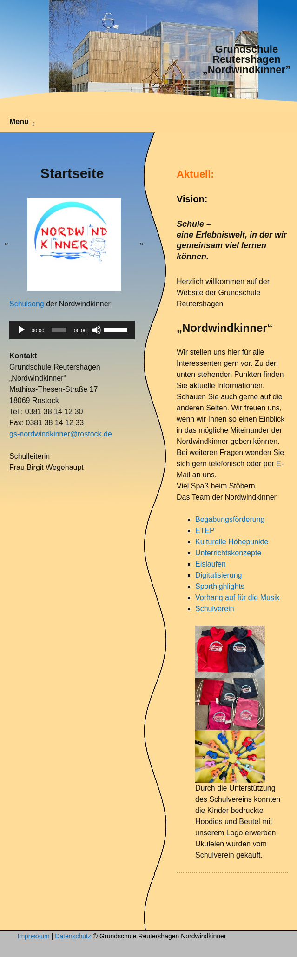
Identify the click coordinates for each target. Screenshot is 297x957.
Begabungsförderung (229, 519)
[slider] (59, 330)
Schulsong (26, 304)
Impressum (34, 936)
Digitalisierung (218, 575)
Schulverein (214, 609)
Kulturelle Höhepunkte (231, 542)
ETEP (205, 531)
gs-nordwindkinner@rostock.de (60, 434)
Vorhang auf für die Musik (237, 597)
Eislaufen (210, 564)
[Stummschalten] (96, 330)
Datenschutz (73, 936)
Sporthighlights (219, 586)
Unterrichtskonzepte (228, 553)
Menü (19, 121)
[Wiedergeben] (21, 330)
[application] (72, 330)
